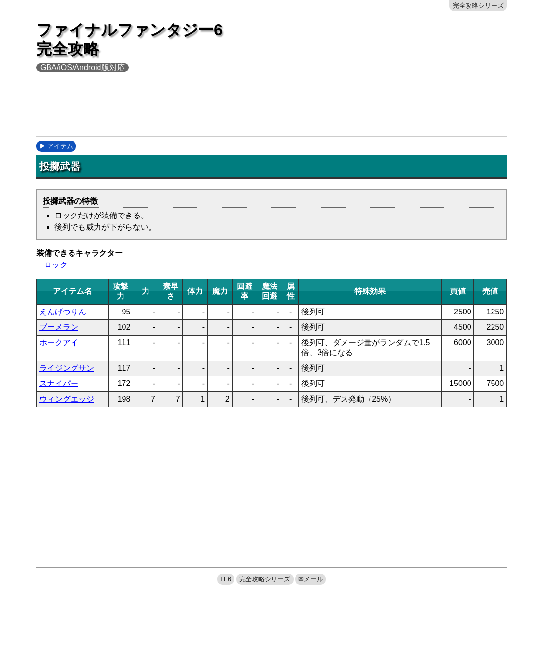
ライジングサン (66, 368)
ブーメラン (58, 327)
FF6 (225, 579)
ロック (56, 265)
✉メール (310, 579)
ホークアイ (58, 342)
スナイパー (58, 383)
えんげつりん (62, 312)
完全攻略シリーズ (478, 5)
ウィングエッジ (66, 399)
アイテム (60, 146)
